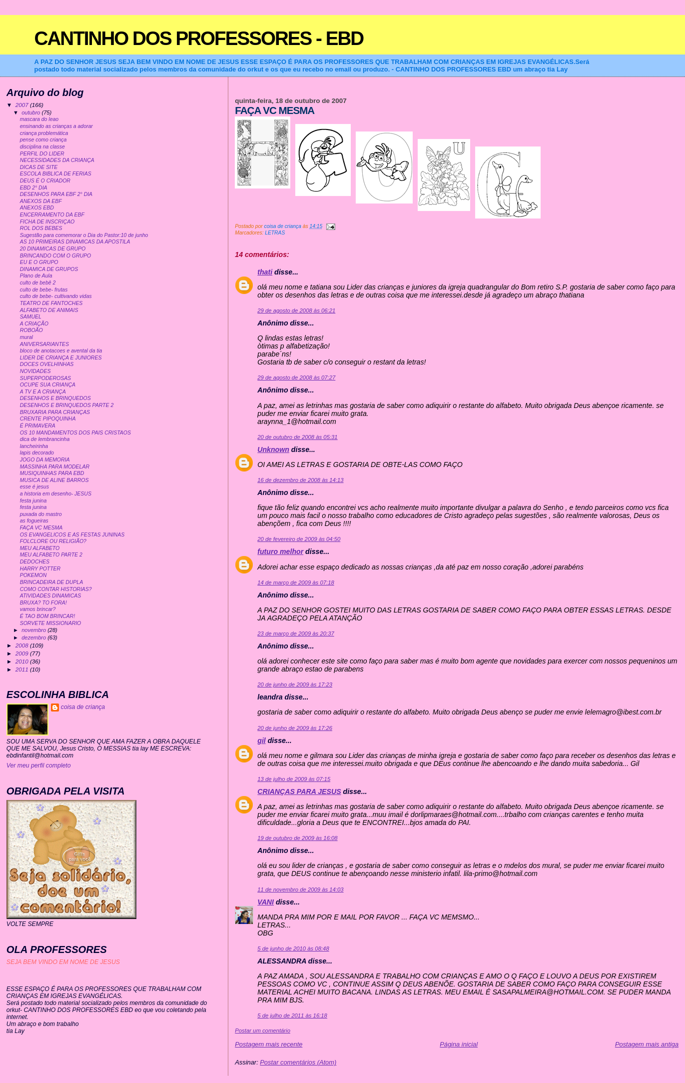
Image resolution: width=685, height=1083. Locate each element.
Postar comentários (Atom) (298, 1062)
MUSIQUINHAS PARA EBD (52, 473)
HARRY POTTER (40, 569)
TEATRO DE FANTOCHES (51, 303)
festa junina (33, 501)
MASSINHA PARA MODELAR (54, 467)
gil (261, 740)
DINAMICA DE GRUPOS (49, 269)
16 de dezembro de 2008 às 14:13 (300, 480)
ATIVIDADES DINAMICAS (50, 595)
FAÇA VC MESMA (41, 527)
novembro (34, 630)
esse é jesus (34, 487)
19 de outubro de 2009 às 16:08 (297, 838)
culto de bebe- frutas (43, 289)
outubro (31, 113)
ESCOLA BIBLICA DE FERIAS (55, 173)
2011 (22, 669)
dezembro (34, 637)
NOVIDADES (35, 371)
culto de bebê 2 (38, 283)
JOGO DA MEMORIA (45, 459)
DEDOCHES (34, 561)
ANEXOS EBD (37, 207)
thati (264, 272)
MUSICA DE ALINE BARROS (54, 480)
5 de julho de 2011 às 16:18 (292, 1015)
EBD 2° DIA (33, 187)
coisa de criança (83, 707)
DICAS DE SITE (39, 167)
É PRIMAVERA (37, 425)
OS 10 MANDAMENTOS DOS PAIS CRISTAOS (75, 433)
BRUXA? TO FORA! (43, 603)
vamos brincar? (38, 609)
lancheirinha (34, 446)
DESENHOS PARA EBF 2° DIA (56, 194)
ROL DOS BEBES (41, 228)
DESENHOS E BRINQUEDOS (55, 398)
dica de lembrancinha (45, 439)
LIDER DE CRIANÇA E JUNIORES (61, 357)
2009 (22, 653)
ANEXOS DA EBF (41, 201)
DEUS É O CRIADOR (45, 181)
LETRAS (275, 233)
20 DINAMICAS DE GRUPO (52, 249)
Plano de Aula (36, 275)
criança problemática (44, 133)
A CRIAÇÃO (34, 323)
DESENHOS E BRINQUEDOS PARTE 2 (67, 405)
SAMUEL (30, 317)
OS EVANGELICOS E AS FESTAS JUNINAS (72, 535)
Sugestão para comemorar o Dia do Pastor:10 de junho (84, 235)
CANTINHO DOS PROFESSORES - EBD (199, 38)
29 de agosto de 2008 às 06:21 (296, 311)
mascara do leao (39, 119)
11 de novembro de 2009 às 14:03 (300, 889)
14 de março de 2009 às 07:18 (295, 583)
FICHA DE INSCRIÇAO (47, 221)
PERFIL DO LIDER (42, 153)
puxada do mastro (41, 514)
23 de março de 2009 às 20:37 (295, 633)
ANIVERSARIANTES (44, 344)
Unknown (273, 450)
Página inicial (459, 1044)
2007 (22, 105)
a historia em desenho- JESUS (55, 493)
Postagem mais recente (268, 1044)
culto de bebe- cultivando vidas (56, 296)
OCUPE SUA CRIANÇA (47, 385)
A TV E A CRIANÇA (43, 391)
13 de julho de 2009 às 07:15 (293, 779)
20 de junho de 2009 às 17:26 (294, 728)
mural (26, 337)
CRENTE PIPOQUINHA (48, 419)
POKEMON (33, 575)
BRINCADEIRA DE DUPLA (51, 582)
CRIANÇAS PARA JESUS (299, 792)
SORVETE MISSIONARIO (50, 623)
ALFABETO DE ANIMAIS (49, 310)
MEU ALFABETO (40, 548)
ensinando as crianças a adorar (56, 126)
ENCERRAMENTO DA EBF (52, 215)
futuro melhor (280, 552)
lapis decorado (37, 453)
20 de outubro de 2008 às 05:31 (297, 437)
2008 (22, 645)
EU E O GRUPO (39, 262)
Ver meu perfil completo (38, 765)
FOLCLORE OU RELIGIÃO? (53, 541)
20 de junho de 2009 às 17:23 (294, 685)
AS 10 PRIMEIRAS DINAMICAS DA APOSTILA (75, 241)
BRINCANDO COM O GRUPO (55, 255)
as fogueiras (34, 521)
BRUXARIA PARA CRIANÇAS (55, 412)
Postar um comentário (262, 1031)
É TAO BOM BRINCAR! (47, 616)
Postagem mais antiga (647, 1044)
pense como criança (43, 139)
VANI (265, 902)
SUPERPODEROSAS (45, 378)
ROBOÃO (31, 330)
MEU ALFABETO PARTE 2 (51, 555)
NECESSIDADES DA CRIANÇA (57, 160)
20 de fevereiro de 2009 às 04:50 (298, 539)
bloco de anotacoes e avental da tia (61, 351)
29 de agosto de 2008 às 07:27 (296, 377)
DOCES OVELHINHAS (47, 364)
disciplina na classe (42, 147)
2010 (22, 661)
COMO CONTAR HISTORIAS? (56, 589)
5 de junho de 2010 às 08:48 (293, 949)
